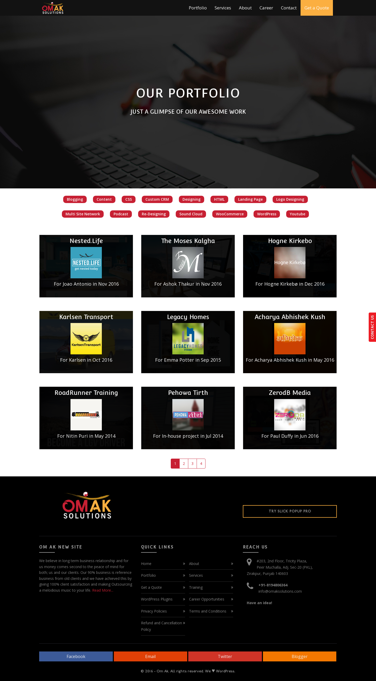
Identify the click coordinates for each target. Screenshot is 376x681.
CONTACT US (372, 327)
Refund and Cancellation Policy (161, 626)
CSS (128, 199)
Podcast (121, 213)
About (245, 8)
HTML (219, 199)
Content (104, 199)
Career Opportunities (206, 599)
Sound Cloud (190, 213)
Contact (289, 8)
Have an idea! (259, 602)
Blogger (300, 656)
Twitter (225, 656)
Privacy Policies (154, 611)
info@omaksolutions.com (280, 591)
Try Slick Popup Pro (290, 511)
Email (150, 656)
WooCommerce (230, 213)
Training (196, 587)
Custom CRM (157, 199)
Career (266, 8)
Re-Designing (154, 213)
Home (146, 563)
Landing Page (250, 199)
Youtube (297, 213)
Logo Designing (290, 199)
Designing (192, 199)
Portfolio (198, 8)
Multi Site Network (83, 213)
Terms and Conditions (207, 611)
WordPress (266, 213)
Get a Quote (316, 8)
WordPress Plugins (157, 599)
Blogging (75, 199)
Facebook (76, 656)
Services (223, 8)
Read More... (102, 590)
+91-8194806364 (272, 584)
